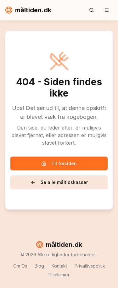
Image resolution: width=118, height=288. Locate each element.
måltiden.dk (28, 10)
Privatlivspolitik (90, 266)
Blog (39, 266)
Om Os (20, 266)
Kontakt (59, 266)
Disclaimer (59, 274)
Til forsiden (59, 163)
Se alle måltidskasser (59, 182)
